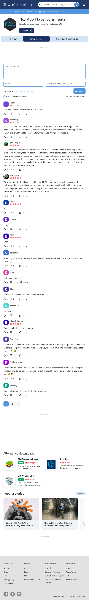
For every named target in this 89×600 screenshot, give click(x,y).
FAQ (25, 576)
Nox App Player (41, 11)
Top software (71, 572)
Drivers (29, 11)
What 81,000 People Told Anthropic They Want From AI (19, 524)
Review (13, 38)
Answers (67, 38)
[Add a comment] (44, 71)
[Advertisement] (44, 55)
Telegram (5, 594)
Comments (36, 38)
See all (80, 493)
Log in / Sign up (83, 4)
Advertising (49, 568)
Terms (5, 576)
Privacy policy (8, 579)
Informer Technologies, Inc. (76, 596)
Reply (24, 114)
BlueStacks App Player (28, 459)
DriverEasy (64, 459)
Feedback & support (32, 579)
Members (28, 568)
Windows (7, 11)
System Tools (18, 11)
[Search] (58, 5)
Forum (26, 572)
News (5, 572)
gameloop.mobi (16, 143)
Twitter (19, 594)
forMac (68, 576)
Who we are (8, 568)
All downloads (71, 579)
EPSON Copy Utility (26, 476)
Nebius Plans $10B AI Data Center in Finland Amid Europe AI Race (59, 524)
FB (12, 594)
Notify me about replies (15, 96)
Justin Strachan (16, 175)
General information (53, 572)
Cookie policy (8, 583)
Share (25, 30)
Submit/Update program (54, 576)
